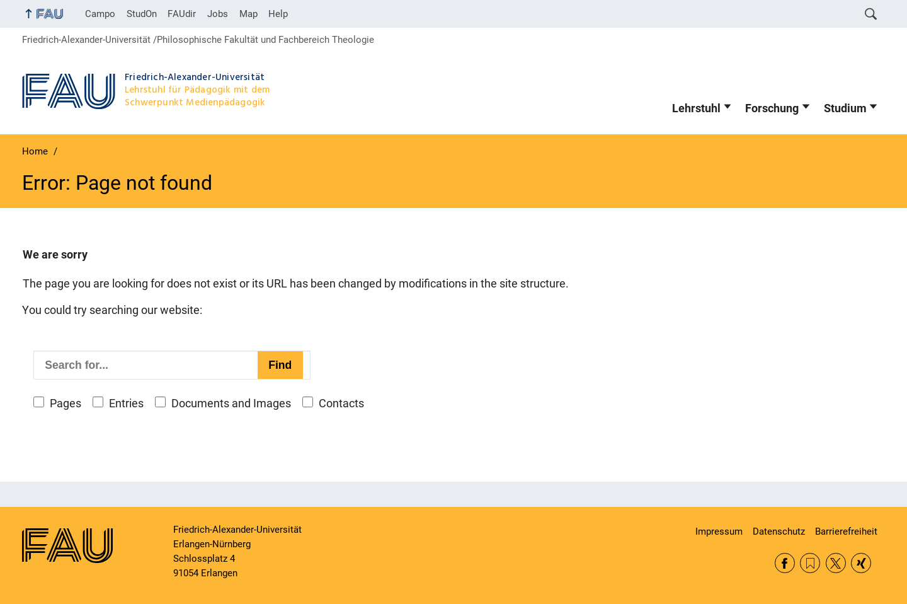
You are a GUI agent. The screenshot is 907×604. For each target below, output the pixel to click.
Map (248, 14)
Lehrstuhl (696, 108)
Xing (861, 563)
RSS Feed (810, 563)
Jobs (217, 14)
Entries (126, 403)
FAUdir (182, 14)
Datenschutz (779, 531)
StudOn (142, 14)
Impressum (719, 531)
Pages (65, 403)
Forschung (772, 108)
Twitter (836, 563)
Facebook (785, 563)
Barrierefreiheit (846, 531)
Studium (845, 108)
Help (278, 14)
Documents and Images (231, 403)
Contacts (341, 403)
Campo (100, 14)
